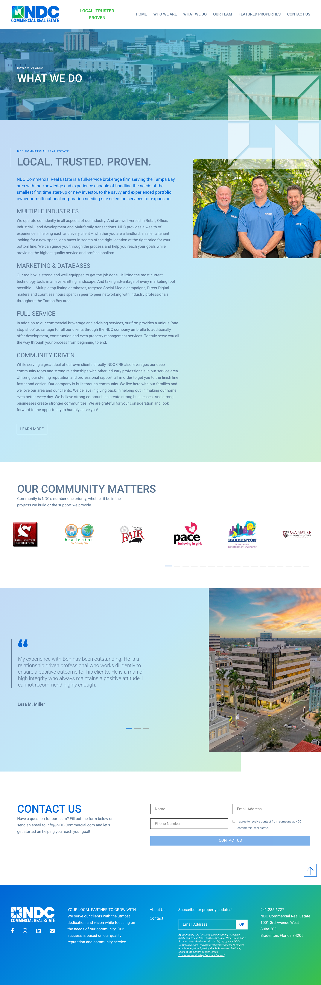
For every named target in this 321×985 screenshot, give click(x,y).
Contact (156, 918)
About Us (157, 910)
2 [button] (137, 728)
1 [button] (129, 728)
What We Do (195, 14)
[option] (66, 534)
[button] (12, 931)
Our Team (222, 14)
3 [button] (146, 728)
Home (141, 14)
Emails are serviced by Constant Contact (201, 955)
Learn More (32, 429)
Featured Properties (260, 14)
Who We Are (165, 14)
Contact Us (298, 14)
